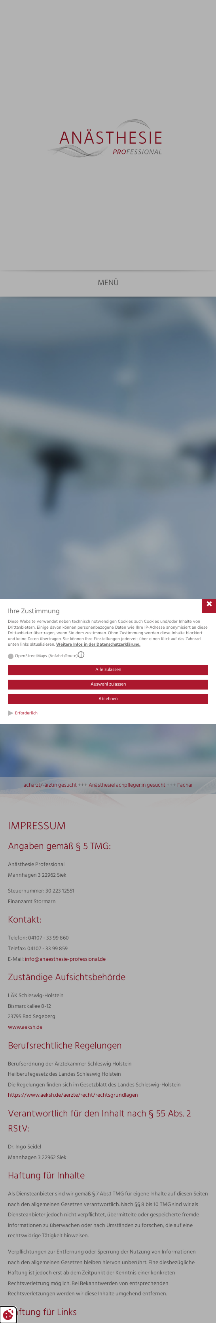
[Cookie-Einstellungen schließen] (209, 606)
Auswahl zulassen (108, 684)
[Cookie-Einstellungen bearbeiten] (8, 1314)
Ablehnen (108, 699)
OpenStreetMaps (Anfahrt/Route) (46, 656)
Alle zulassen (108, 670)
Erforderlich (26, 713)
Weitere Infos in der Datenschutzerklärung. (98, 644)
